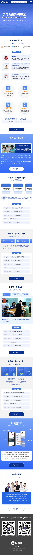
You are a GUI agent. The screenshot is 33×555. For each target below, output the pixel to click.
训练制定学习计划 (25, 241)
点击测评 (15, 465)
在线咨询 (15, 129)
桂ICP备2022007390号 (16, 550)
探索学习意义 (9, 241)
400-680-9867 (16, 546)
